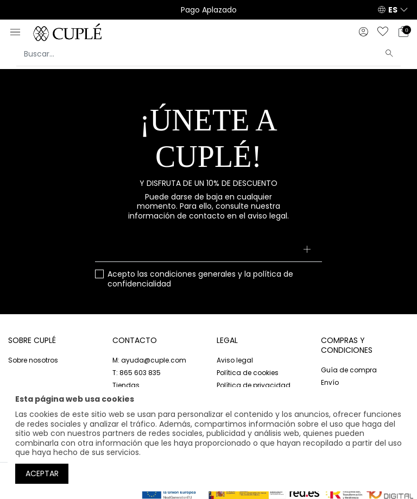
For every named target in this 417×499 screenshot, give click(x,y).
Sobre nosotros (33, 360)
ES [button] (393, 9)
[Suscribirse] (307, 250)
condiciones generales (193, 274)
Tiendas (126, 385)
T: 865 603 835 (136, 372)
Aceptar (42, 473)
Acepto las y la (200, 279)
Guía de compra (349, 370)
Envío (330, 382)
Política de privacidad (253, 385)
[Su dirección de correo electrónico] (208, 250)
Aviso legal (235, 360)
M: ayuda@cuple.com (149, 360)
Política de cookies (248, 372)
